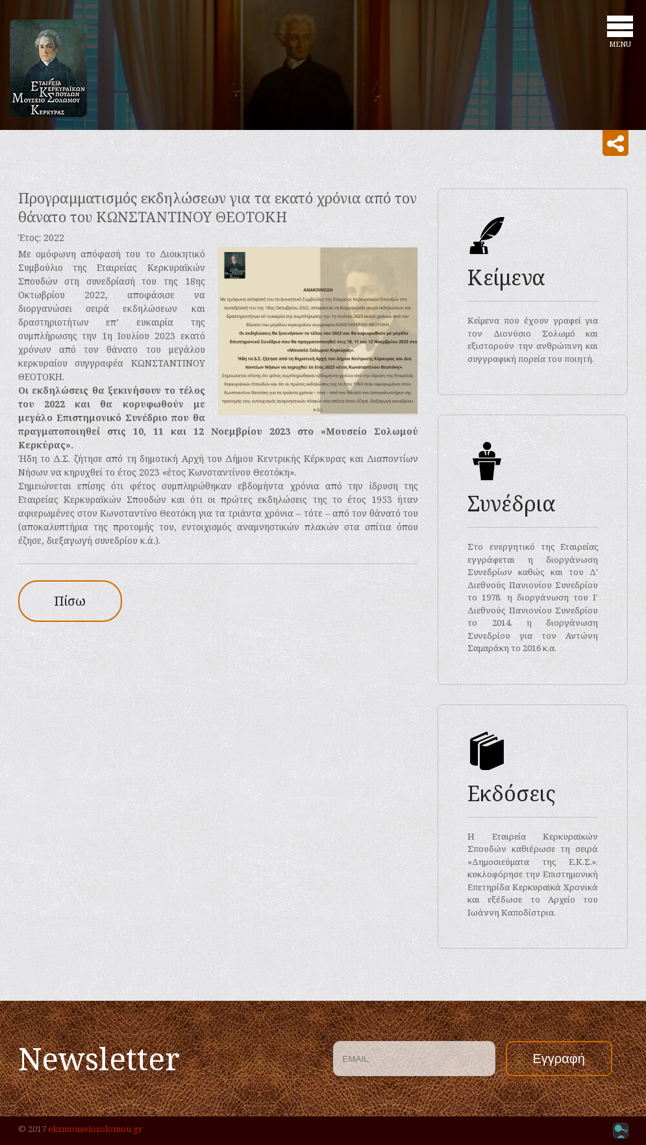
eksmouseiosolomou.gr (95, 1129)
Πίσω (70, 601)
